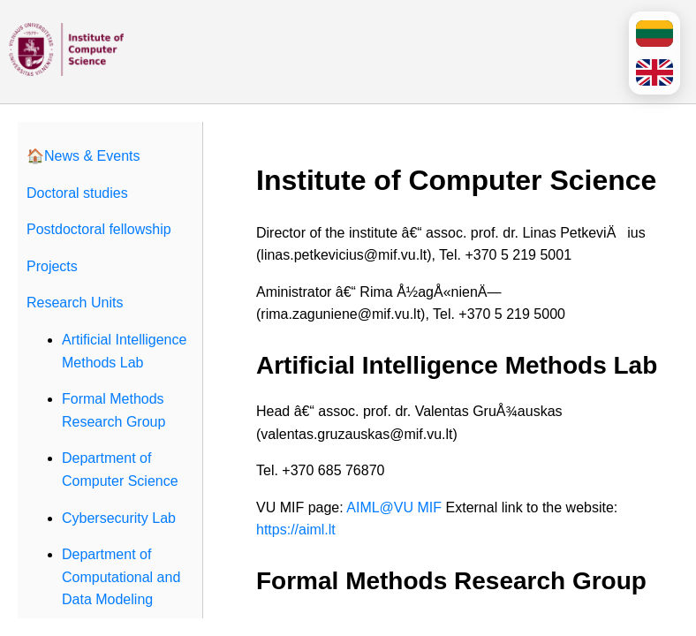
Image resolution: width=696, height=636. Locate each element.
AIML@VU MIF (394, 507)
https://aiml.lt (296, 529)
